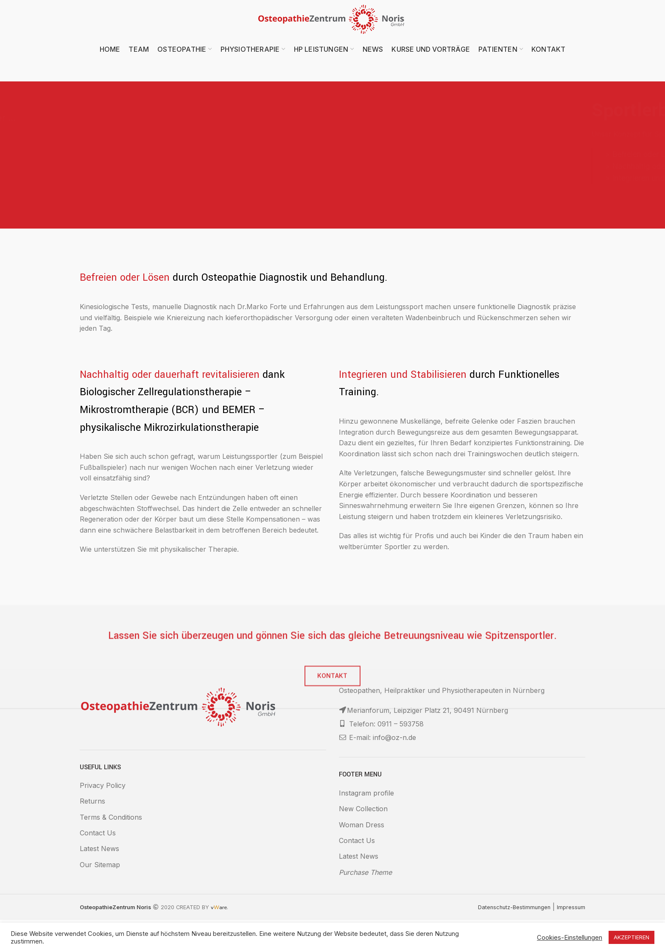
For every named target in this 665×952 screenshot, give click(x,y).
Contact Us (98, 833)
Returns (92, 801)
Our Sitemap (100, 864)
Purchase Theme (365, 872)
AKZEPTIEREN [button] (631, 937)
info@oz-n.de (394, 737)
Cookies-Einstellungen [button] (569, 937)
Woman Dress (361, 825)
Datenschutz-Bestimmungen (514, 907)
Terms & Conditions (111, 817)
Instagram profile (366, 793)
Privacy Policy (103, 785)
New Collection (363, 808)
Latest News (99, 848)
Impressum (571, 907)
